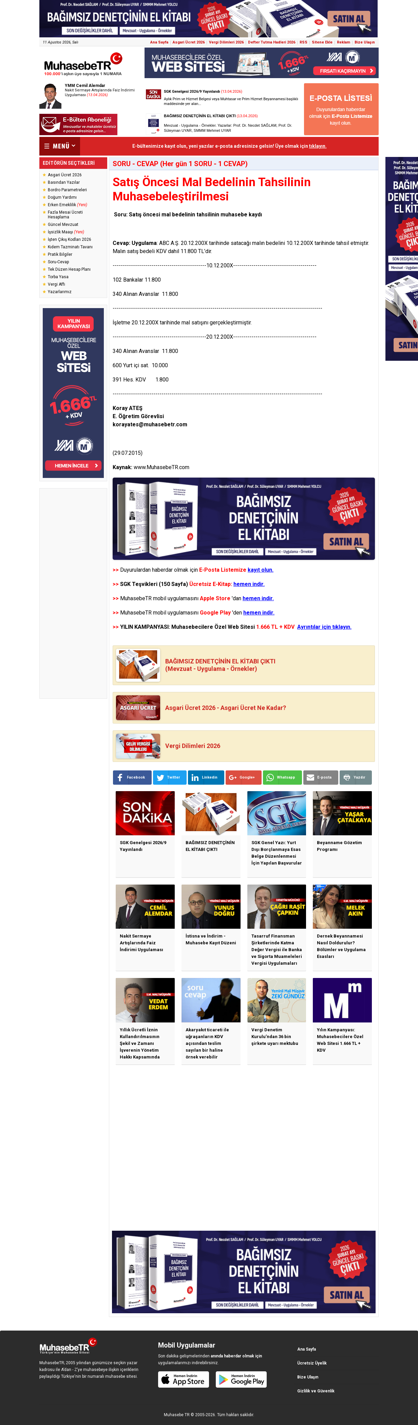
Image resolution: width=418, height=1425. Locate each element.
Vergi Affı (56, 284)
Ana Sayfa (159, 42)
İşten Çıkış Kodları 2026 (69, 239)
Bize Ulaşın (365, 42)
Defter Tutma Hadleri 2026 (271, 42)
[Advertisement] (73, 593)
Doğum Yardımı (62, 197)
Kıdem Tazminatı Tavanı (70, 247)
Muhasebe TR (177, 1414)
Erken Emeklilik (67, 204)
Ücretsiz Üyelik (312, 1363)
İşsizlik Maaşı (66, 232)
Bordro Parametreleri (67, 190)
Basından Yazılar (64, 182)
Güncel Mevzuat (63, 224)
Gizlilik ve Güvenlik (316, 1391)
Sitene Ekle (322, 42)
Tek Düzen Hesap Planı (69, 269)
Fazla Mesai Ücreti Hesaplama (65, 214)
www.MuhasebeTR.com (161, 467)
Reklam (343, 42)
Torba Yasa (58, 276)
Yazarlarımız (60, 291)
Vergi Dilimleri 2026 (226, 42)
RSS (303, 42)
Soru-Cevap (58, 262)
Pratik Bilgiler (60, 254)
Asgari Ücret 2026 (189, 42)
